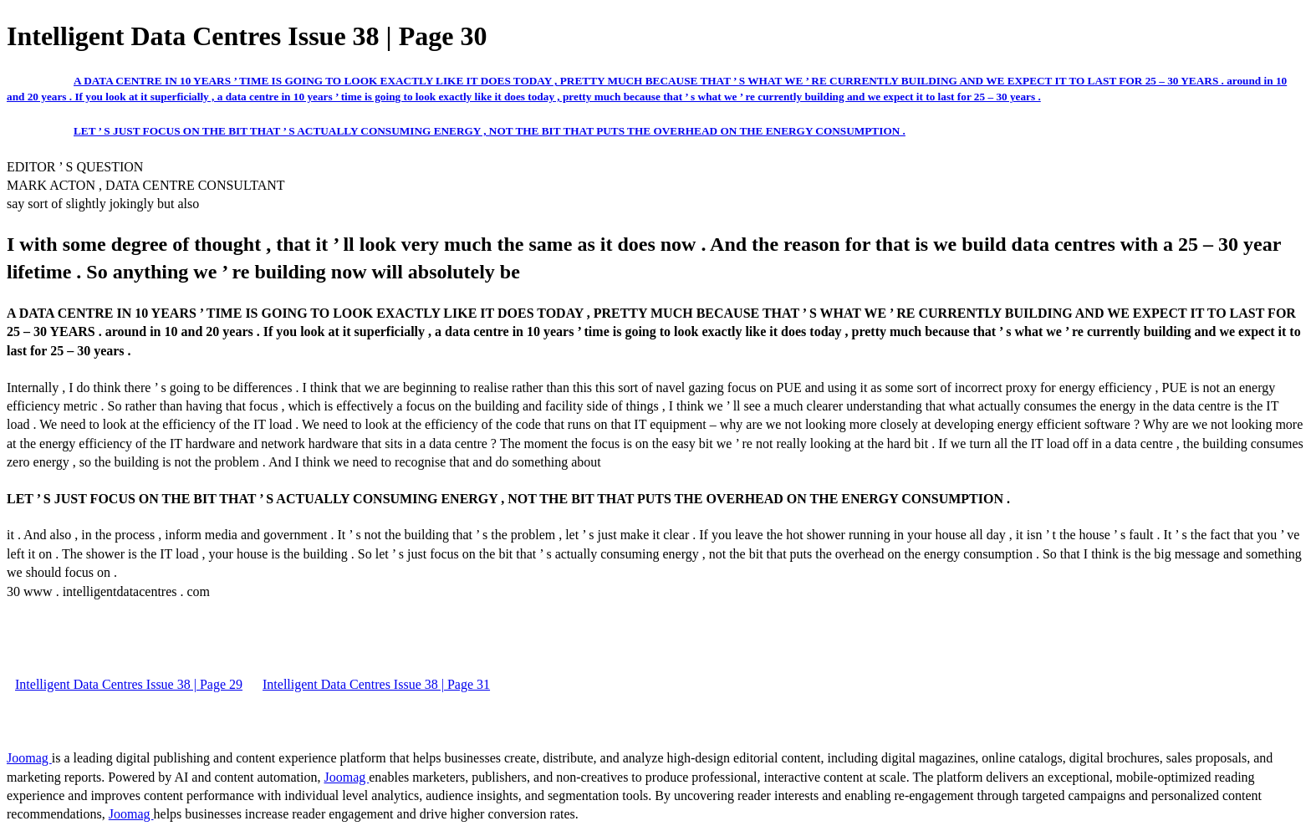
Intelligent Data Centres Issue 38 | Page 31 (376, 684)
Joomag (29, 758)
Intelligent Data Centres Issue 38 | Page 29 (128, 684)
